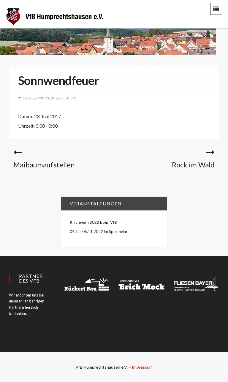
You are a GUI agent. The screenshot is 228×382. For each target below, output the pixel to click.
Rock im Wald (193, 164)
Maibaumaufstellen (44, 164)
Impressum (142, 367)
